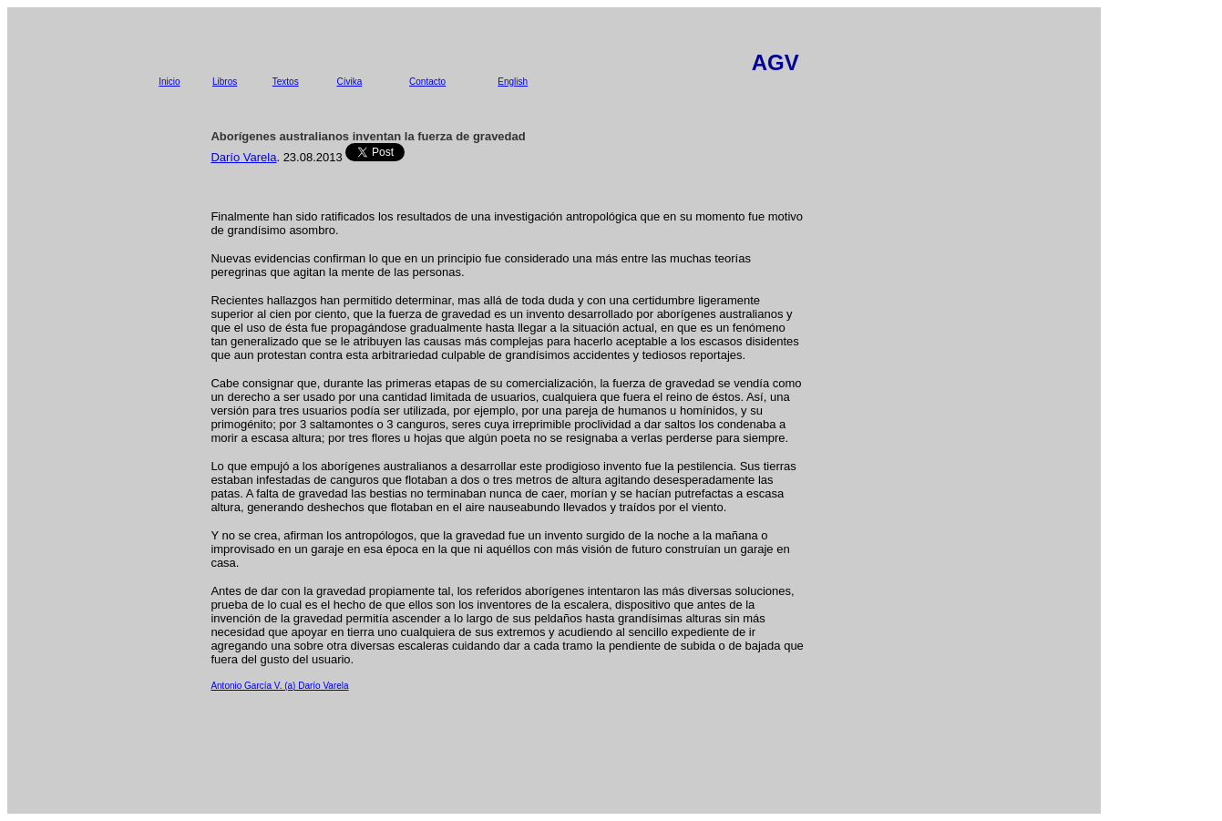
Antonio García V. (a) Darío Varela (279, 686)
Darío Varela (243, 157)
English (513, 82)
